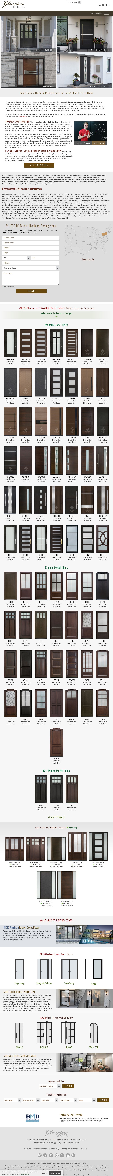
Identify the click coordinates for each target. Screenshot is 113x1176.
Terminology (51, 1143)
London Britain (7, 205)
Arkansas (76, 175)
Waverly (21, 216)
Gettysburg (6, 203)
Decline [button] (44, 1173)
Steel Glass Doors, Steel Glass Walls (19, 1055)
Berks (88, 194)
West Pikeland (30, 216)
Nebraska (57, 179)
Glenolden (22, 203)
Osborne (98, 207)
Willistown (97, 216)
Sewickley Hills (48, 212)
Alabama (57, 175)
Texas (98, 182)
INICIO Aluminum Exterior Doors (52, 954)
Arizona (69, 175)
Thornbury (25, 214)
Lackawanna (77, 203)
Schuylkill (17, 212)
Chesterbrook (98, 196)
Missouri (42, 179)
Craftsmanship (39, 1143)
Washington (20, 184)
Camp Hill (50, 196)
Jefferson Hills (48, 203)
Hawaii (40, 177)
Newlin (40, 207)
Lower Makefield (31, 205)
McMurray (86, 205)
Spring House (74, 212)
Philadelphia (34, 209)
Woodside (15, 218)
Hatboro (39, 203)
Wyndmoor (42, 218)
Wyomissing (51, 218)
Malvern (72, 205)
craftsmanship (55, 1170)
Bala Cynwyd (52, 194)
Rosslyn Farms (7, 212)
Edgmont (59, 201)
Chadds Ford (59, 196)
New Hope (33, 207)
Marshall (79, 205)
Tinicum (32, 214)
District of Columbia (17, 177)
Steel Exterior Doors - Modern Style (19, 991)
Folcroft (74, 201)
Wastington (14, 216)
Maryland (96, 177)
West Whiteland (52, 216)
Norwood (83, 207)
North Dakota (19, 182)
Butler (43, 196)
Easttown (26, 201)
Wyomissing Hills (62, 218)
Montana (50, 179)
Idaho (46, 177)
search (74, 2)
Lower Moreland (54, 205)
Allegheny (28, 194)
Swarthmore (106, 212)
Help (77, 1143)
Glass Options (68, 1143)
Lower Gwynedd (19, 205)
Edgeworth (50, 201)
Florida (28, 177)
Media (93, 205)
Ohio (26, 182)
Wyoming (48, 184)
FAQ (59, 1143)
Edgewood (41, 201)
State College (95, 212)
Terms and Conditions (40, 1149)
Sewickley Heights (35, 212)
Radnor (78, 209)
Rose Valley (102, 209)
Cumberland (56, 198)
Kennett (56, 203)
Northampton (67, 207)
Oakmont (90, 207)
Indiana (57, 177)
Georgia (34, 177)
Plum (64, 209)
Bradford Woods (15, 196)
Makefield (64, 205)
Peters (26, 209)
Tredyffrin (40, 214)
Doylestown (90, 198)
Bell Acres (68, 194)
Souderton (65, 212)
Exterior (43, 1017)
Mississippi (34, 179)
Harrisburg (31, 203)
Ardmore (44, 194)
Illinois (51, 177)
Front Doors (83, 1163)
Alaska (63, 175)
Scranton (25, 212)
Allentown (36, 194)
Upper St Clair (96, 214)
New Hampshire (74, 179)
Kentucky (75, 177)
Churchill (5, 198)
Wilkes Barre (88, 216)
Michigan (17, 179)
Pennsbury (12, 209)
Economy (34, 201)
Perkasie (20, 209)
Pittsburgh (47, 209)
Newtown (47, 207)
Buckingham (36, 196)
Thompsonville (7, 214)
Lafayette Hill (86, 203)
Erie (64, 201)
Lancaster (96, 203)
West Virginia (30, 184)
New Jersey (84, 179)
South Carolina (70, 182)
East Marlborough (15, 201)
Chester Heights (86, 196)
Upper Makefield (60, 214)
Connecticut (101, 175)
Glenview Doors (31, 1163)
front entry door (13, 1166)
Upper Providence (84, 214)
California (84, 175)
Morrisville (5, 207)
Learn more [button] (25, 1174)
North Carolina (7, 182)
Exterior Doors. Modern (21, 927)
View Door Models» (39, 165)
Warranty (27, 1149)
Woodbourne (6, 218)
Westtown (62, 216)
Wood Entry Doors (59, 1163)
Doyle (83, 198)
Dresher (98, 198)
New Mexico (94, 179)
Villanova (5, 216)
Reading (85, 209)
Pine (41, 209)
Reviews (84, 1149)
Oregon (40, 182)
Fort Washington (84, 201)
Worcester (24, 218)
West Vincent (41, 216)
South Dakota (82, 182)
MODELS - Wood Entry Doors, (42, 308)
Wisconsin (40, 184)
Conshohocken (45, 198)
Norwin (76, 207)
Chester (77, 196)
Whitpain (80, 216)
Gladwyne (14, 203)
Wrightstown (33, 218)
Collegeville (35, 198)
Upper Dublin (48, 214)
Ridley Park (93, 209)
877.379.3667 (104, 5)
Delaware (5, 177)
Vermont (5, 184)
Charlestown (69, 196)
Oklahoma (32, 182)
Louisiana (82, 177)
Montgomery (101, 205)
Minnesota (25, 179)
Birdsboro (95, 194)
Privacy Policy (54, 1149)
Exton (69, 201)
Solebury (57, 212)
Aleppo (21, 194)
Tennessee (91, 182)
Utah (103, 182)
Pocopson (71, 209)
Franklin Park (104, 201)
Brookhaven (26, 196)
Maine (89, 177)
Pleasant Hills (57, 209)
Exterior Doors (71, 1163)
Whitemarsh (71, 216)
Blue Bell (5, 196)
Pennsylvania (48, 182)
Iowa (62, 177)
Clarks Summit (25, 198)
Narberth (25, 207)
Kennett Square (65, 203)
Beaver (61, 194)
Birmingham (104, 194)
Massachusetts (7, 179)
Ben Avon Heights (79, 194)
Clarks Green (14, 198)
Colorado (92, 175)
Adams (15, 194)
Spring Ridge (85, 212)
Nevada (64, 179)
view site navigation (96, 13)
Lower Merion (43, 205)
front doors (23, 117)
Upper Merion (72, 214)
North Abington (57, 207)
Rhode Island (59, 182)
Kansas (68, 177)
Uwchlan (105, 214)
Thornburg (17, 214)
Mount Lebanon (15, 207)
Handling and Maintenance (70, 1149)
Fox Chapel (95, 201)
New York (102, 179)
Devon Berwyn (75, 198)
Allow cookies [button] (55, 1173)
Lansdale (104, 203)
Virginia (12, 184)
